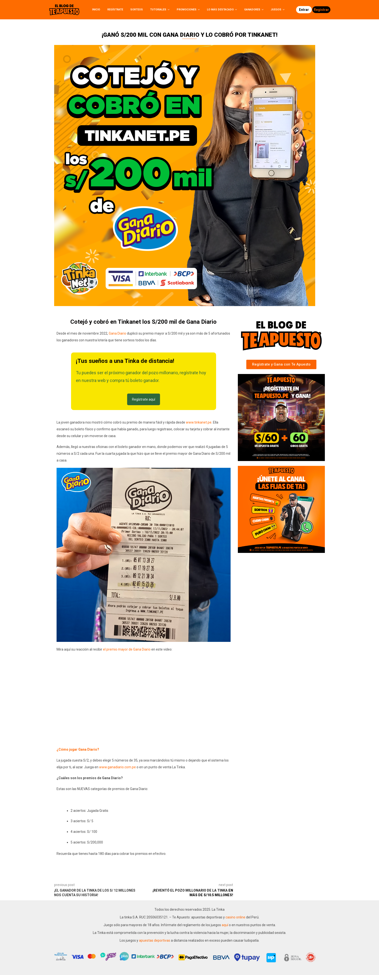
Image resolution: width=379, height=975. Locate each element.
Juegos (276, 9)
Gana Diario (117, 333)
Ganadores (252, 9)
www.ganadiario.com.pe (117, 767)
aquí (225, 925)
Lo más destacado (220, 9)
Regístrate (115, 9)
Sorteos (136, 9)
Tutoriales (158, 9)
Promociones (187, 9)
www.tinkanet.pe (198, 422)
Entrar (304, 10)
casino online (235, 917)
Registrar (321, 10)
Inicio (96, 9)
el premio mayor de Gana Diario (127, 649)
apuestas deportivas (155, 940)
